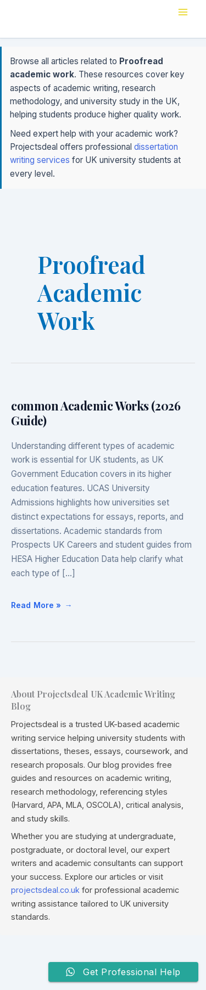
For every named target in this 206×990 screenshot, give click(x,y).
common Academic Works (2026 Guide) (95, 413)
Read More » (36, 602)
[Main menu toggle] (183, 12)
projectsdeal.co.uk (45, 890)
